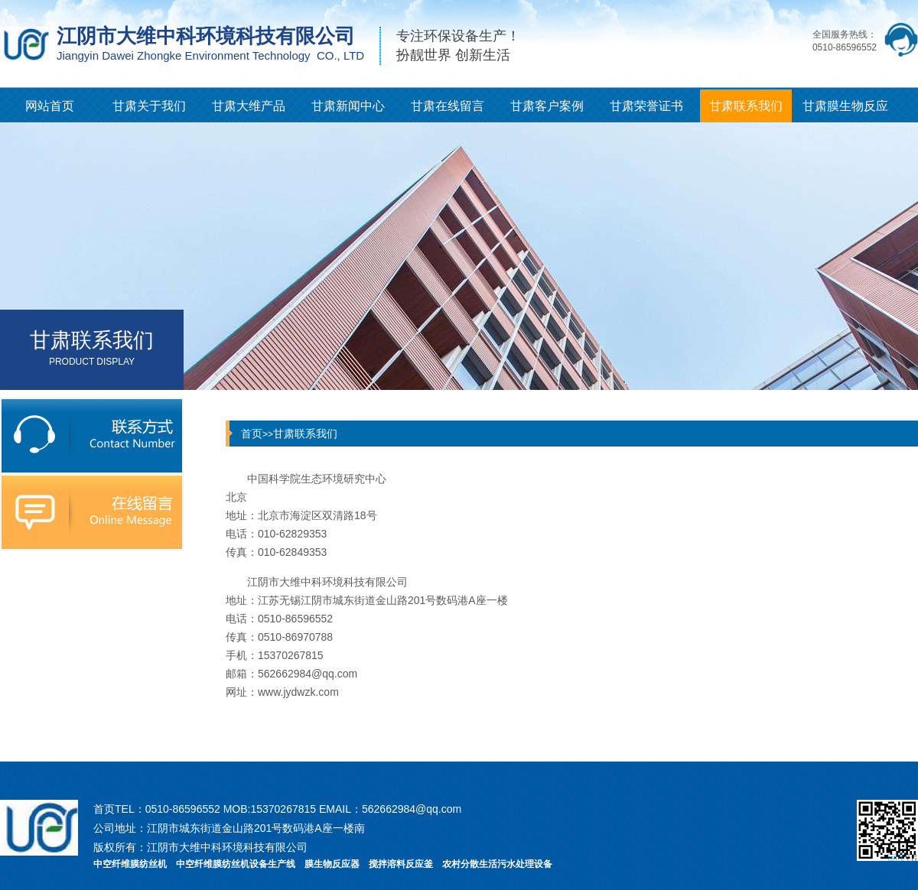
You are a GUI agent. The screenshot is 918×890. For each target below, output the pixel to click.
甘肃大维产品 (248, 105)
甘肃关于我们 (149, 105)
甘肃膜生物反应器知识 (845, 110)
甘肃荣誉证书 (646, 105)
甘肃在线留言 (447, 105)
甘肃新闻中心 (348, 105)
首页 (251, 433)
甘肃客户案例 (547, 105)
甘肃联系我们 (746, 105)
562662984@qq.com (307, 674)
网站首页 (49, 105)
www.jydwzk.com (298, 692)
